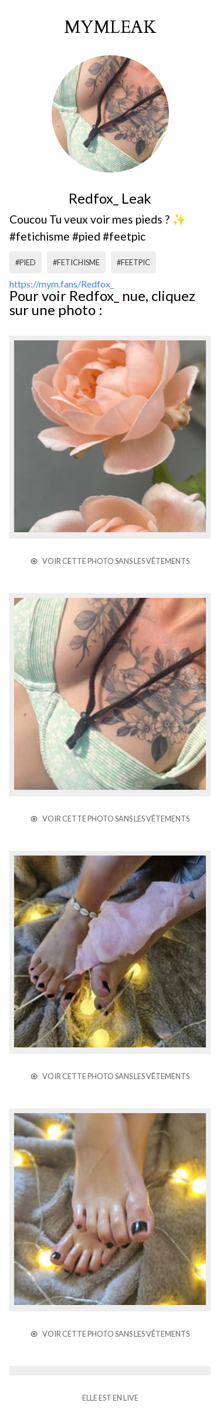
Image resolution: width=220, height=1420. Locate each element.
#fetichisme (76, 262)
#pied (25, 262)
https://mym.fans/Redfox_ (61, 283)
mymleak (110, 27)
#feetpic (133, 262)
